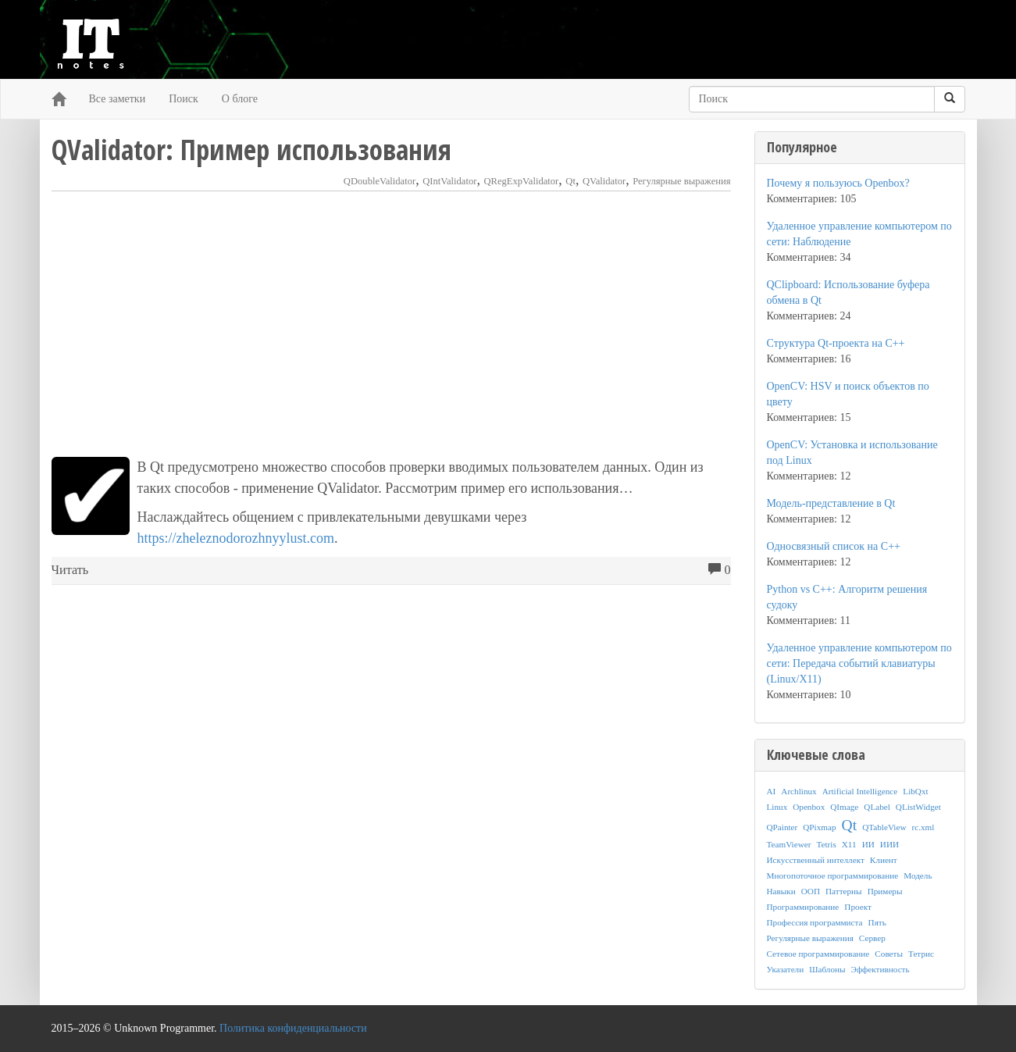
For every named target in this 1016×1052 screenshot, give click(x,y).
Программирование (803, 906)
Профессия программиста (815, 922)
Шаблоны (827, 969)
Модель (918, 875)
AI (771, 791)
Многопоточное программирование (833, 875)
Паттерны (843, 891)
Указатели (785, 969)
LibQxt (915, 791)
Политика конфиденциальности (293, 1028)
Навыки (781, 891)
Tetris (826, 844)
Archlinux (798, 791)
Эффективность (880, 969)
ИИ (868, 844)
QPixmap (819, 827)
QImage (844, 806)
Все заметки (117, 99)
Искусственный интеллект (815, 860)
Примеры (885, 891)
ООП (810, 891)
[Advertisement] (391, 324)
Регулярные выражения (681, 181)
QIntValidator (449, 181)
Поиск (183, 99)
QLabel (877, 806)
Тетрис (921, 953)
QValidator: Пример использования (251, 149)
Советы (889, 953)
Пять (877, 922)
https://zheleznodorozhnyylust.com (235, 538)
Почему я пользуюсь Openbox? (838, 183)
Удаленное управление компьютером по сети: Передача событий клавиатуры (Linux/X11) (859, 663)
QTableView (884, 827)
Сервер (872, 938)
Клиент (883, 860)
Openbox (809, 806)
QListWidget (918, 806)
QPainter (782, 827)
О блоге (240, 99)
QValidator (604, 181)
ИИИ (889, 844)
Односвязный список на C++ (833, 546)
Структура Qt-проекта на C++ (836, 343)
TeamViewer (789, 844)
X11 (849, 844)
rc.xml (922, 827)
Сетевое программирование (818, 953)
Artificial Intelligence (860, 791)
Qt (570, 181)
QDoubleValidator (379, 181)
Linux (777, 806)
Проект (858, 906)
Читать (70, 570)
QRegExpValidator (520, 181)
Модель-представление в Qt (831, 503)
